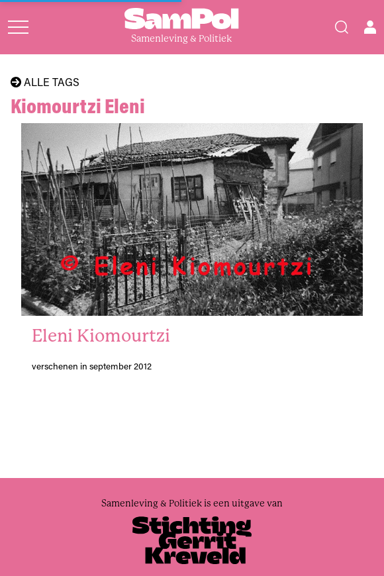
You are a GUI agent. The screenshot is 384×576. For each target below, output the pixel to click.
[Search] (341, 27)
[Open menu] (18, 27)
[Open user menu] (370, 27)
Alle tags (45, 82)
